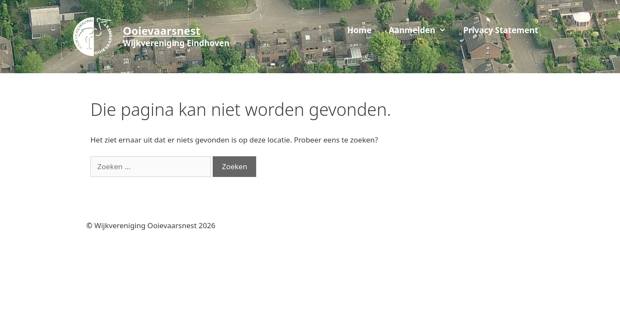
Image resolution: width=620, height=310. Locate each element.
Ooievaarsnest (162, 30)
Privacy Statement (500, 30)
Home (359, 30)
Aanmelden (422, 30)
